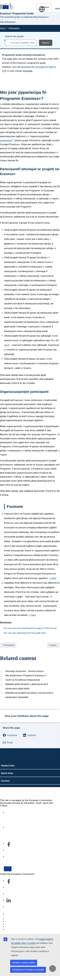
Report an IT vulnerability (18, 919)
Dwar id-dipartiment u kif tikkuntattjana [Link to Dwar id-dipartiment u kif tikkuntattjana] (24, 827)
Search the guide (14, 36)
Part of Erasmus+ (8, 22)
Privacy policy (12, 926)
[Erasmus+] (7, 5)
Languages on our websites (19, 921)
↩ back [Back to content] (52, 578)
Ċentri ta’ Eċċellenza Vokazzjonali (22, 680)
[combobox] (20, 43)
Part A (2, 28)
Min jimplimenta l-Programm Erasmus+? (25, 675)
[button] (10, 735)
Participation (14, 28)
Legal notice (11, 929)
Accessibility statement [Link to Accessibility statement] (17, 812)
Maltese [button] (43, 7)
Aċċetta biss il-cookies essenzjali (28, 970)
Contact (9, 914)
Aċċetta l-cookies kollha (23, 963)
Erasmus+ (9, 793)
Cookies (9, 924)
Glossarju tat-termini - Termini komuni (24, 671)
